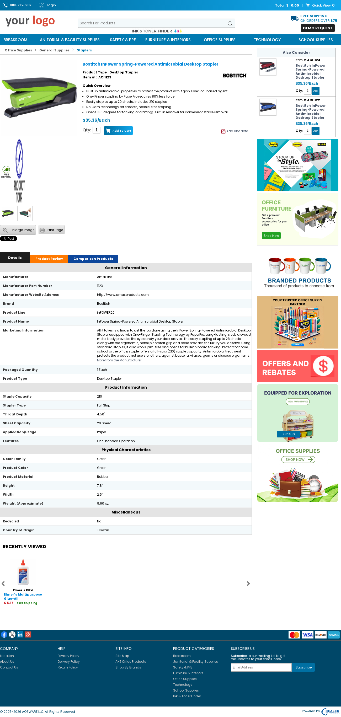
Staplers (84, 50)
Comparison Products (93, 258)
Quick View (321, 5)
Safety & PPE (123, 39)
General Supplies (54, 50)
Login (47, 5)
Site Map (122, 656)
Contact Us (9, 667)
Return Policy (68, 667)
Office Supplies (220, 39)
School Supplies (316, 39)
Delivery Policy (69, 661)
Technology (267, 39)
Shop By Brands (128, 667)
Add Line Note (234, 131)
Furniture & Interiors (168, 39)
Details (15, 257)
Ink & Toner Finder (187, 696)
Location (7, 656)
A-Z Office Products (130, 661)
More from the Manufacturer (119, 360)
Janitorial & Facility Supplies (69, 39)
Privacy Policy (68, 656)
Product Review (49, 258)
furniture (288, 434)
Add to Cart (122, 131)
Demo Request (318, 28)
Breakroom (15, 39)
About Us (7, 661)
